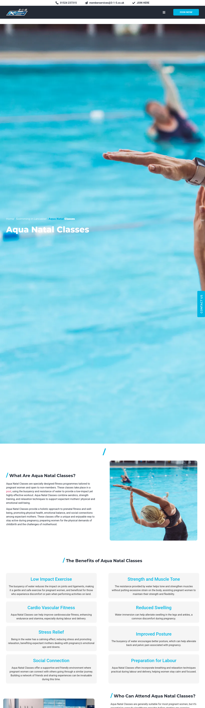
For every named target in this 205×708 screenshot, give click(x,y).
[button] (164, 12)
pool (8, 491)
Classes (70, 219)
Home (10, 218)
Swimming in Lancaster (31, 218)
